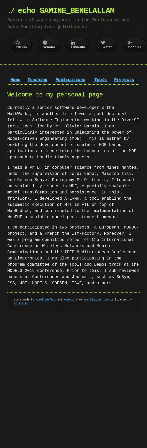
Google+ (134, 44)
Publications (70, 80)
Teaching (38, 80)
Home (15, 80)
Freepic (69, 300)
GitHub (21, 44)
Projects (124, 80)
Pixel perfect (46, 300)
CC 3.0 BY (21, 303)
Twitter (106, 44)
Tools (100, 80)
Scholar (49, 44)
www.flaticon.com (96, 300)
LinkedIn (78, 44)
